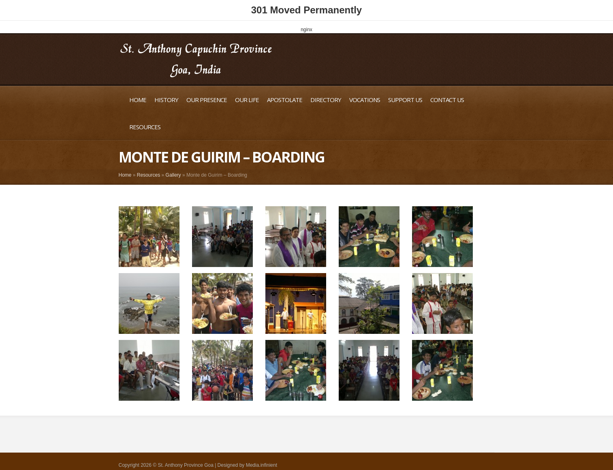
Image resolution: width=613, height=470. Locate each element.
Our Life (247, 100)
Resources (144, 127)
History (166, 100)
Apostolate (284, 100)
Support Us (405, 100)
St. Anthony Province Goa (185, 465)
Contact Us (447, 100)
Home (137, 100)
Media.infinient (261, 465)
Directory (325, 100)
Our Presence (206, 100)
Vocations (364, 100)
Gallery (173, 175)
